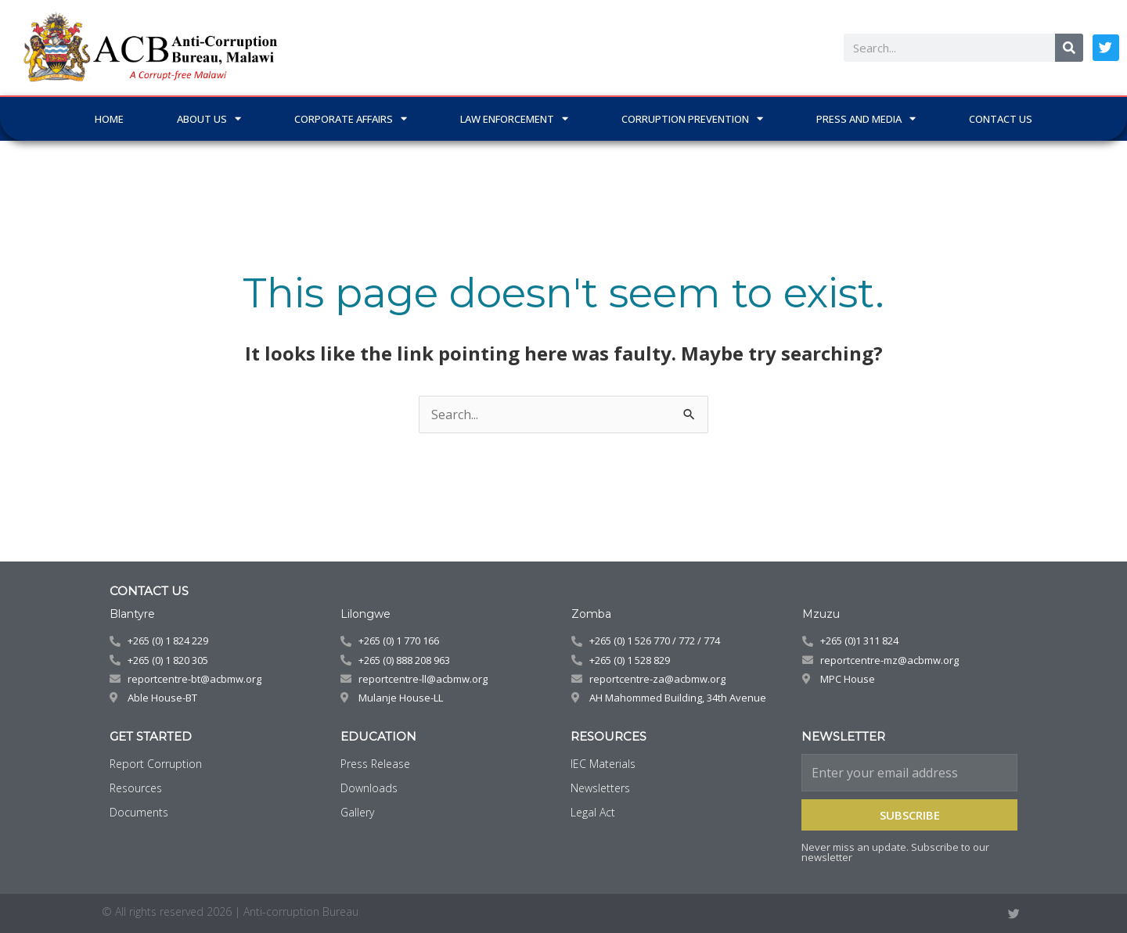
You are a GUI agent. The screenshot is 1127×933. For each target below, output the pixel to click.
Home (109, 119)
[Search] (1069, 48)
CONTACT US (1000, 119)
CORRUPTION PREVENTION (692, 118)
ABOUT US (209, 118)
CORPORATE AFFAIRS (350, 118)
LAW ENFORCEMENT (514, 118)
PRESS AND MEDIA (866, 118)
